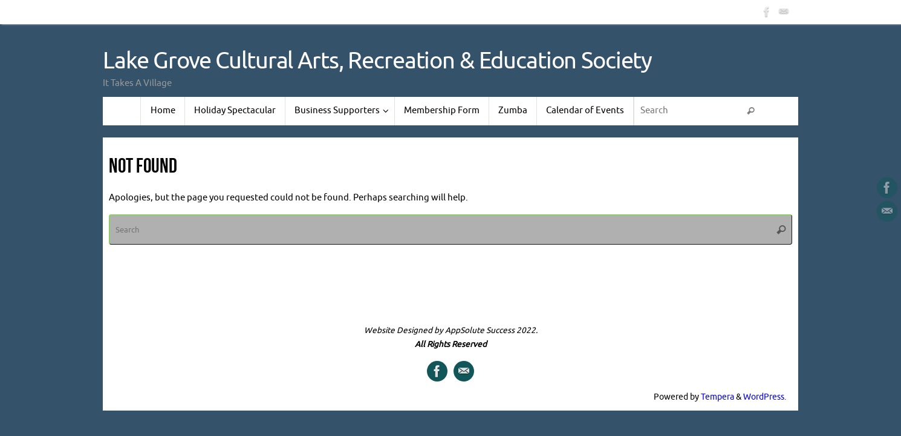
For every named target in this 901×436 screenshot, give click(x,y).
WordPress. (764, 397)
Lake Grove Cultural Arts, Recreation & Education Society (377, 61)
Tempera (717, 397)
